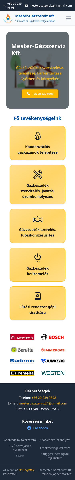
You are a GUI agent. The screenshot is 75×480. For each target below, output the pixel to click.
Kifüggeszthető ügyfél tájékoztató (55, 456)
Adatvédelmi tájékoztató (20, 440)
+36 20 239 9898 (39, 94)
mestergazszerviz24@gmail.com (43, 403)
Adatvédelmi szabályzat (55, 440)
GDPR (20, 456)
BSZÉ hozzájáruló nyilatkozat (20, 448)
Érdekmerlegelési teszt (55, 448)
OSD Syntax (26, 470)
